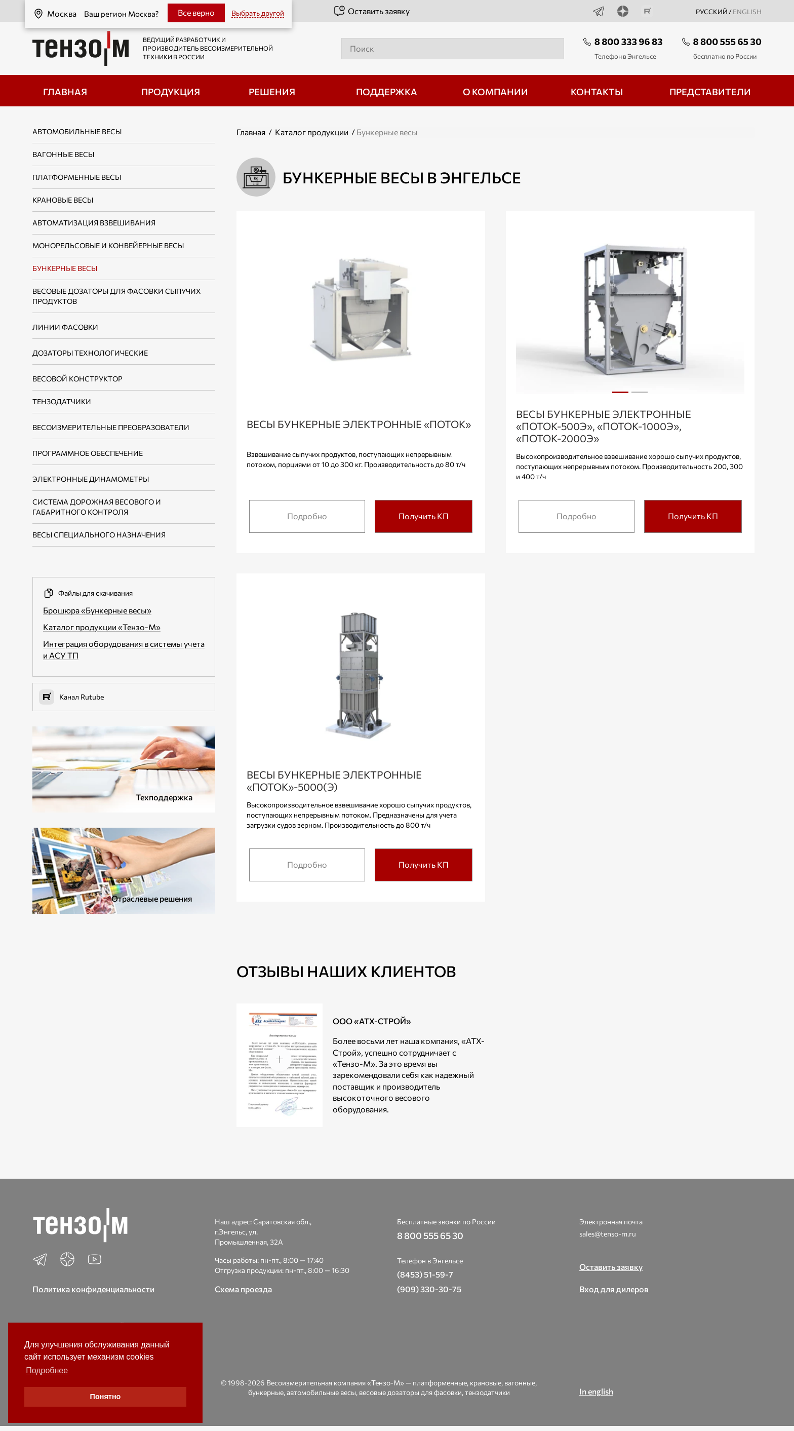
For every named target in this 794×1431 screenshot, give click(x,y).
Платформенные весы (76, 177)
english (747, 12)
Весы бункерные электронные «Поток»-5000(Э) (334, 780)
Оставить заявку (371, 11)
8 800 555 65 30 (727, 41)
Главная (250, 132)
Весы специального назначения (99, 534)
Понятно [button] (105, 1397)
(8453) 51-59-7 (425, 1274)
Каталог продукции (311, 132)
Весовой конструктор (77, 378)
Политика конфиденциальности (93, 1289)
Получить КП (424, 516)
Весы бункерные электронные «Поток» (359, 424)
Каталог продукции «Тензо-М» (102, 627)
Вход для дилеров (614, 1289)
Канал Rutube (71, 697)
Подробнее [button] (47, 1370)
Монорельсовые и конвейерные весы (108, 245)
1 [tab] (620, 392)
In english (596, 1391)
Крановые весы (62, 200)
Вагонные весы (63, 154)
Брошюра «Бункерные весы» (97, 610)
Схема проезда (243, 1289)
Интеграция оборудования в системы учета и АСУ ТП (124, 649)
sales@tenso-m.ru (607, 1233)
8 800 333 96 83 (628, 41)
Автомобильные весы (77, 131)
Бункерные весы (64, 268)
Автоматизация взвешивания (93, 222)
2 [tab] (639, 396)
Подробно (307, 516)
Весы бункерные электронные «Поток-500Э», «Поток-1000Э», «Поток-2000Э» (603, 426)
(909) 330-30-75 (429, 1289)
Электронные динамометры (90, 479)
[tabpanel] (630, 313)
